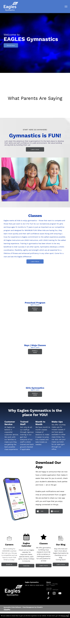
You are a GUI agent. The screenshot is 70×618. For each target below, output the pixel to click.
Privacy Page (65, 615)
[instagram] (54, 593)
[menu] (66, 6)
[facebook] (48, 593)
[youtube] (60, 593)
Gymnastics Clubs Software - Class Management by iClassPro (23, 607)
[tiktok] (48, 598)
